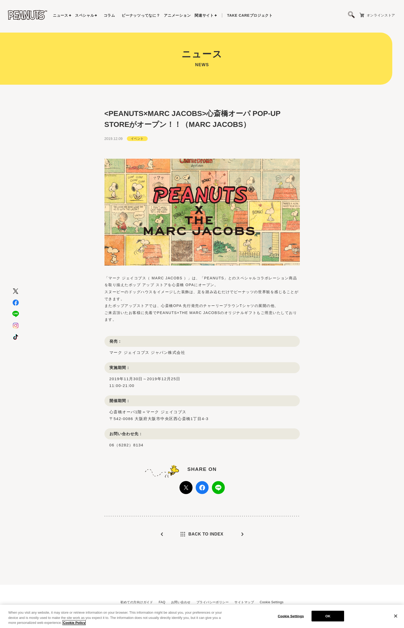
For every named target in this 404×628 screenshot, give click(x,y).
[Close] (395, 617)
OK (328, 617)
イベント (137, 136)
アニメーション (177, 15)
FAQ (162, 602)
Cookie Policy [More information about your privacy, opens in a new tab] (74, 623)
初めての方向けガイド (136, 602)
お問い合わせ (181, 602)
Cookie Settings (271, 602)
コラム (109, 15)
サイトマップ (244, 602)
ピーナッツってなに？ (141, 15)
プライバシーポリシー (212, 602)
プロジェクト (250, 15)
